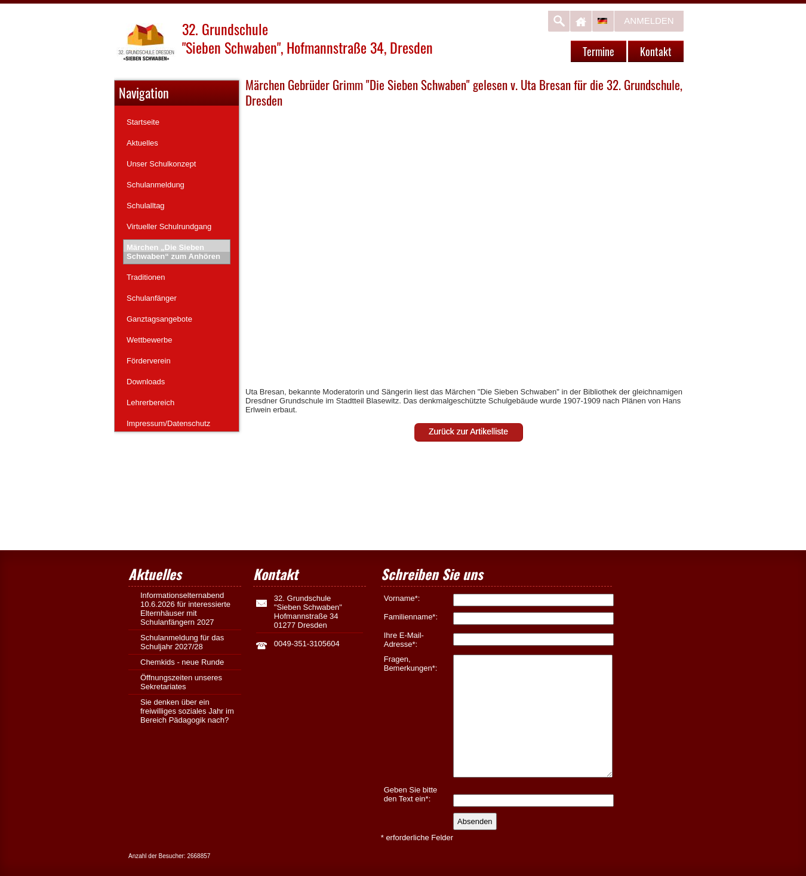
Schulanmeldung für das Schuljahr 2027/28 (182, 642)
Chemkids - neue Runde (182, 662)
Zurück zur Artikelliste (468, 431)
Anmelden (648, 21)
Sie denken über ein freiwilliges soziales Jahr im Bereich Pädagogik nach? (187, 711)
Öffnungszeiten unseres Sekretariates (181, 682)
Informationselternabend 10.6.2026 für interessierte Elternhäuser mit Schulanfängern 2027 (185, 609)
